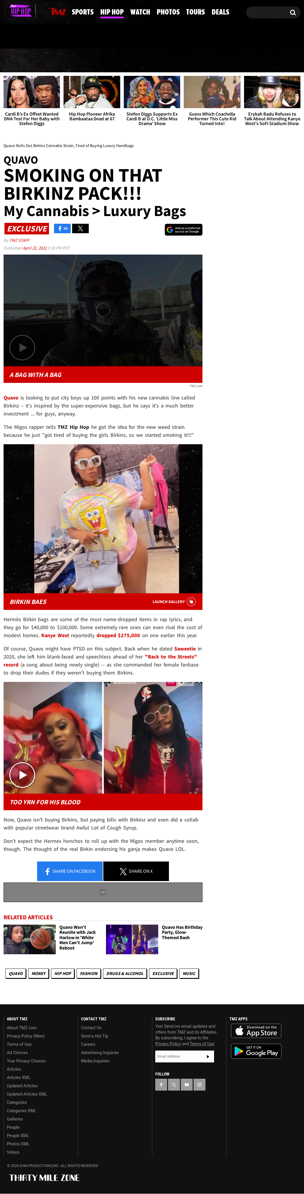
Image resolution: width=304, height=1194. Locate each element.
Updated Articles (22, 1086)
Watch (151, 61)
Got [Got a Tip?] (22, 36)
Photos (196, 61)
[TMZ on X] (17, 11)
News (18, 60)
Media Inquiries (95, 1061)
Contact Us (91, 1028)
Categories (17, 1102)
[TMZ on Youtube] (27, 11)
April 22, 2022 (35, 248)
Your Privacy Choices (26, 1061)
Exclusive (163, 973)
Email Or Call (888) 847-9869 (72, 37)
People (13, 1127)
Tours (240, 61)
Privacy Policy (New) (26, 1036)
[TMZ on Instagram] (39, 11)
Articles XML (19, 1077)
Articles (14, 1069)
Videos (13, 1152)
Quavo (16, 973)
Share (70, 871)
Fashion (88, 973)
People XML (18, 1136)
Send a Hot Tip (94, 1036)
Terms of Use (19, 1044)
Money (38, 973)
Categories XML (21, 1111)
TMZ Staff (19, 240)
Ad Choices (17, 1053)
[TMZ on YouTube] (187, 1085)
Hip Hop (106, 61)
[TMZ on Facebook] (8, 11)
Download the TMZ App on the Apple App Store (256, 1031)
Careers (88, 1044)
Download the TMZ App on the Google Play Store (256, 1051)
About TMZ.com (22, 1028)
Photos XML (18, 1144)
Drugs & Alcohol (124, 973)
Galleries (15, 1119)
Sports (59, 61)
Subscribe (208, 1056)
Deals (279, 61)
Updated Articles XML (27, 1094)
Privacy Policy (168, 1043)
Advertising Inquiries (100, 1053)
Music (189, 973)
